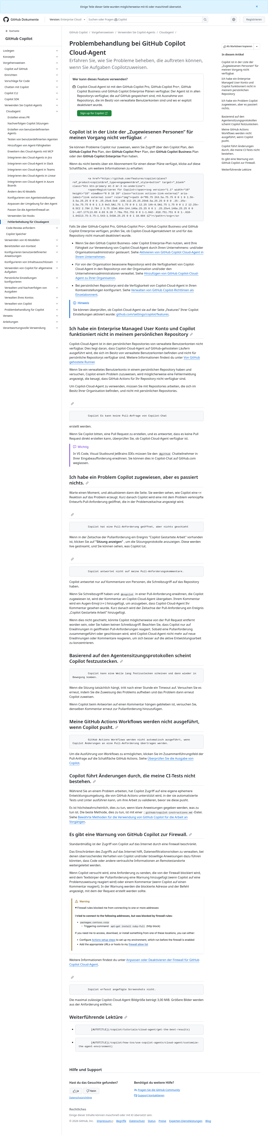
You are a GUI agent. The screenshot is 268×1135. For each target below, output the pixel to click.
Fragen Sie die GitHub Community (157, 1090)
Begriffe (121, 1121)
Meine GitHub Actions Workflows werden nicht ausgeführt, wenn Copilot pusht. (134, 724)
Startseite (12, 31)
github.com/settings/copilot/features (142, 314)
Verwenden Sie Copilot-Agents (136, 32)
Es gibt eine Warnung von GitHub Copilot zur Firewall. (130, 834)
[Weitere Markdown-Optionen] (257, 46)
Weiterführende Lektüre (98, 1017)
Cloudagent (166, 32)
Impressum (104, 1121)
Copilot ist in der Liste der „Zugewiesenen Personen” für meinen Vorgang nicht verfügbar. (131, 134)
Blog (208, 1121)
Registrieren (254, 19)
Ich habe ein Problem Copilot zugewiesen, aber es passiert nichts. (133, 480)
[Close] (257, 6)
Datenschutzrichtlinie (80, 1097)
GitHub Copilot (18, 38)
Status (151, 1121)
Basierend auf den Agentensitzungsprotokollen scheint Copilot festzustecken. (130, 658)
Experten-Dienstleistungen (185, 1121)
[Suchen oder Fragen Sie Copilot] (147, 19)
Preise (162, 1121)
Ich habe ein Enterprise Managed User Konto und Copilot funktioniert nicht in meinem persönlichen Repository (132, 331)
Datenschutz (137, 1121)
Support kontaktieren (149, 1095)
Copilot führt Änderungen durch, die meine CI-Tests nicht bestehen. (132, 778)
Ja (76, 1091)
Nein (91, 1091)
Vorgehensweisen (103, 32)
